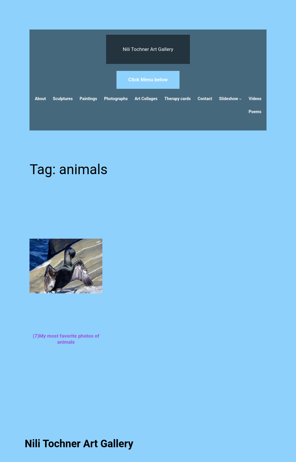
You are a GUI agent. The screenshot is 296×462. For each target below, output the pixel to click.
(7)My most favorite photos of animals (66, 339)
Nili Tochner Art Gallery (148, 49)
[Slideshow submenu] (240, 98)
